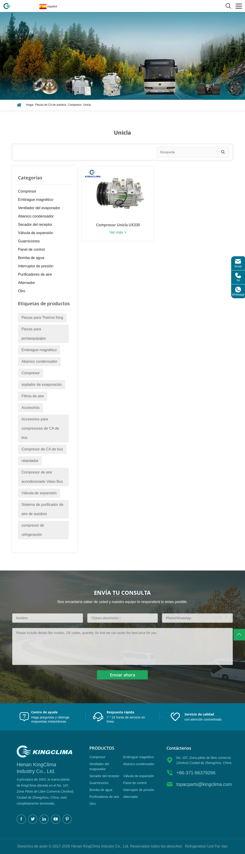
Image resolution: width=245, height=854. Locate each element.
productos (101, 748)
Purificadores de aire (35, 274)
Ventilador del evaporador (39, 208)
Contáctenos (178, 748)
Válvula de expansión (35, 233)
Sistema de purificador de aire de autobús (42, 509)
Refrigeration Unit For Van (206, 846)
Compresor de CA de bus (42, 449)
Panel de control (31, 249)
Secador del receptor (35, 224)
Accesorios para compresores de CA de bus (40, 428)
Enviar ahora (122, 675)
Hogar (30, 104)
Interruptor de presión (35, 266)
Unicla (87, 104)
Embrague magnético (35, 200)
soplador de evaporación (41, 384)
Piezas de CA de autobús (50, 104)
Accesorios (30, 408)
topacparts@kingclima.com (204, 784)
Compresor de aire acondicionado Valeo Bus (42, 476)
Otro (21, 291)
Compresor (75, 104)
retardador (30, 461)
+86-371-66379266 (195, 772)
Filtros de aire (32, 396)
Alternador (26, 283)
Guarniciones (29, 241)
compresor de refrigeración (32, 530)
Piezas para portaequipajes (33, 333)
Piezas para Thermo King (42, 318)
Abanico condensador (36, 216)
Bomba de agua (31, 258)
